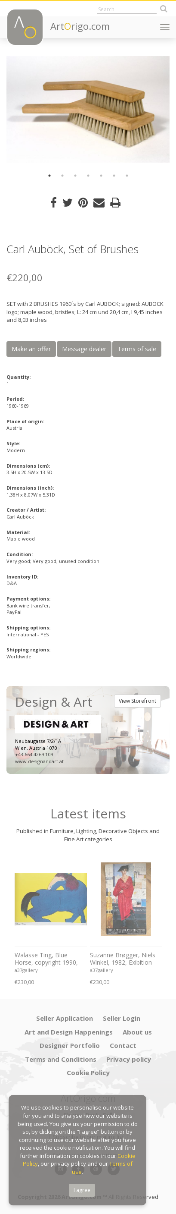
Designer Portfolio (70, 1045)
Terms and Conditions (60, 1059)
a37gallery (26, 970)
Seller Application (64, 1018)
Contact (123, 1045)
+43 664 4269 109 (34, 754)
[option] (88, 109)
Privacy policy (128, 1059)
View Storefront (137, 700)
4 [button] (88, 175)
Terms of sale (136, 349)
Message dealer (84, 349)
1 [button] (49, 175)
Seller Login (121, 1018)
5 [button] (101, 175)
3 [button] (75, 175)
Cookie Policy (88, 1072)
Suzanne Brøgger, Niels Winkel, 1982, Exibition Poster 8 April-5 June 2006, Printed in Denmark (125, 959)
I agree (82, 1190)
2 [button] (62, 175)
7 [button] (127, 175)
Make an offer (31, 349)
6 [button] (114, 175)
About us (137, 1032)
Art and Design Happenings (69, 1032)
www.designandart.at (39, 761)
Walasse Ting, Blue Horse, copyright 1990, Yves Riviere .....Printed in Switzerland (48, 959)
